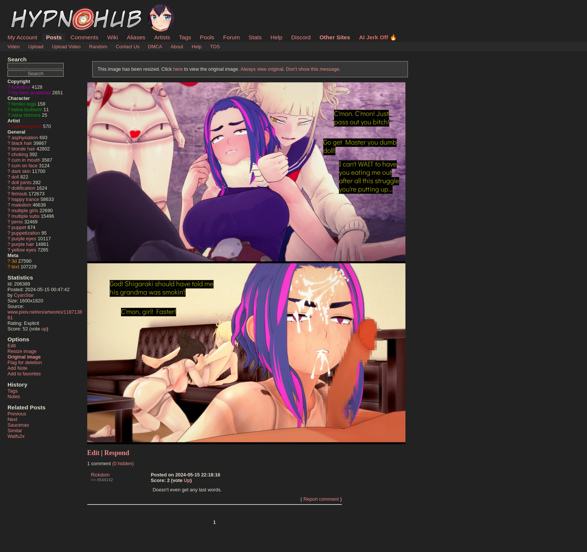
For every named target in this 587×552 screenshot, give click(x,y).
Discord (301, 37)
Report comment (321, 499)
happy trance (25, 199)
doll (15, 177)
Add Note (17, 368)
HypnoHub (28, 8)
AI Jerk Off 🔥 (378, 37)
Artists (162, 37)
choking (20, 154)
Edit (11, 345)
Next (12, 419)
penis (17, 222)
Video (13, 46)
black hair (22, 143)
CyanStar (24, 295)
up (43, 329)
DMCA (155, 46)
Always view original (261, 69)
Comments (84, 37)
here (178, 69)
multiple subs (26, 216)
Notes (13, 396)
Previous (16, 414)
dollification (23, 188)
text (15, 266)
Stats (255, 37)
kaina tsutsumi (27, 109)
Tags (185, 37)
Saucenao (18, 425)
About (177, 46)
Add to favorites (24, 373)
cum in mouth (26, 160)
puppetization (26, 233)
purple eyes (24, 238)
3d (14, 261)
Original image (24, 357)
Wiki (112, 37)
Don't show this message (312, 69)
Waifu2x (16, 436)
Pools (207, 37)
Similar (14, 430)
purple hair (23, 244)
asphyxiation (25, 137)
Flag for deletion (24, 362)
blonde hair (23, 149)
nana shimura (26, 115)
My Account (22, 37)
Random (98, 46)
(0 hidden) (123, 463)
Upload (35, 46)
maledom (21, 205)
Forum (231, 37)
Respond (117, 453)
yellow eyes (24, 250)
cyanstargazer (27, 126)
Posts (54, 37)
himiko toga (24, 104)
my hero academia (31, 92)
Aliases (136, 37)
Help (277, 37)
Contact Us (127, 46)
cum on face (25, 165)
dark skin (21, 171)
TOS (215, 46)
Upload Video (66, 46)
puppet (19, 227)
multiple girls (25, 210)
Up (187, 480)
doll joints (21, 182)
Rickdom (100, 475)
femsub (19, 193)
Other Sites (334, 37)
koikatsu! (21, 87)
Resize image (22, 351)
